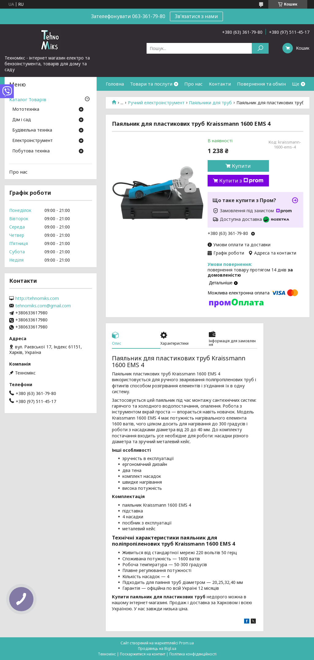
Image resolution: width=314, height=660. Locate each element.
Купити (241, 166)
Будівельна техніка (32, 130)
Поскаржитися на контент (142, 654)
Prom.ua (186, 643)
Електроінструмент (32, 140)
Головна (115, 84)
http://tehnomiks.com (37, 298)
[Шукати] (260, 48)
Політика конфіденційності (192, 654)
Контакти (220, 84)
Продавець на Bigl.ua (157, 648)
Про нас (193, 84)
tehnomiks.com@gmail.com (43, 306)
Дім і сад (21, 119)
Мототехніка (25, 109)
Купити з (241, 180)
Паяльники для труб (210, 103)
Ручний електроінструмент (156, 103)
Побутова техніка (31, 151)
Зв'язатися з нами (196, 16)
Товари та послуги (151, 84)
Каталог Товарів (27, 99)
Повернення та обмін (261, 84)
